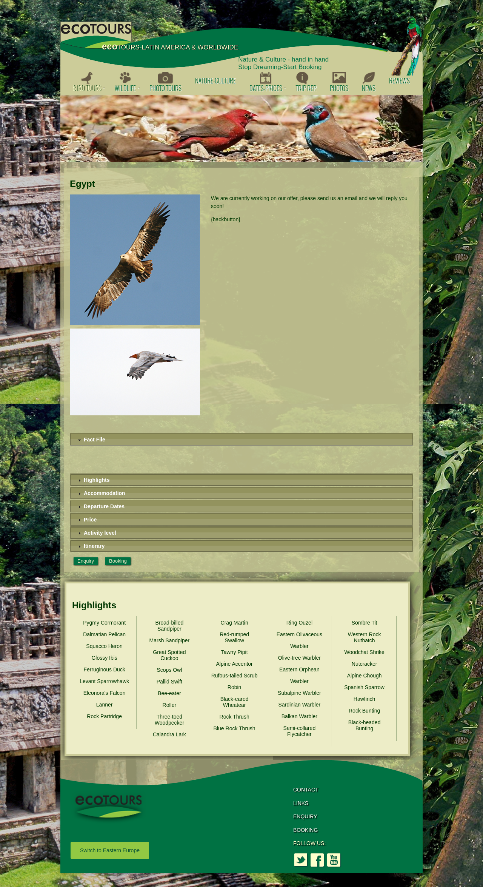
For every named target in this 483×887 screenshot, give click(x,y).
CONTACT (305, 790)
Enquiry (85, 561)
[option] (241, 128)
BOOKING (305, 830)
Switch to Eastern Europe (110, 850)
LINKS (300, 803)
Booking (118, 561)
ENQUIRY (305, 816)
